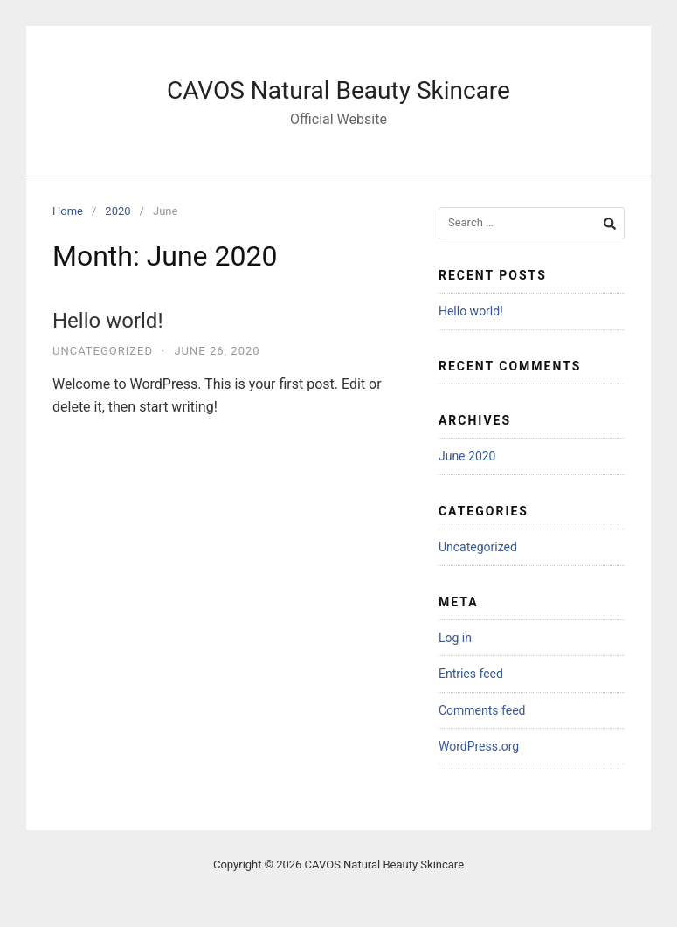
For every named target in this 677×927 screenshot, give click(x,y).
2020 (117, 211)
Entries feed (471, 674)
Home (67, 211)
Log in (455, 638)
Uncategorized (102, 350)
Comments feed (482, 710)
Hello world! (107, 320)
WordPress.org (479, 746)
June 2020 (467, 456)
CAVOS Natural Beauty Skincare (338, 90)
